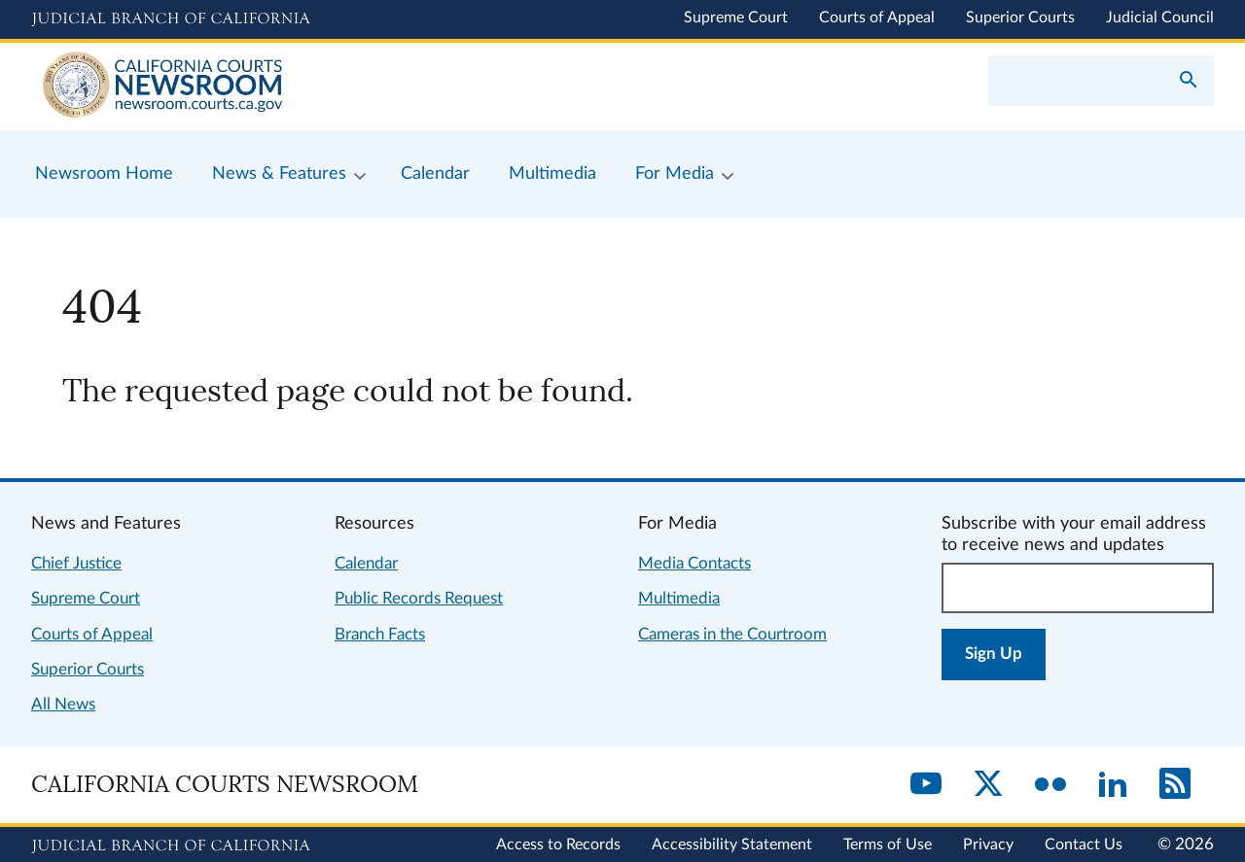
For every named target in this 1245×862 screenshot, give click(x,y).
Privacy (988, 844)
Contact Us (1083, 844)
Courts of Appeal (877, 17)
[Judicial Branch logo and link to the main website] (170, 19)
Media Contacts (694, 563)
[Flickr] (1050, 785)
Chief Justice (76, 563)
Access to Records (558, 844)
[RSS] (1175, 785)
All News (63, 704)
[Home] (326, 86)
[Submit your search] (1188, 81)
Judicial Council (1160, 17)
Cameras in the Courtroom (732, 634)
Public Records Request (419, 598)
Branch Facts (380, 634)
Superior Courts (1020, 17)
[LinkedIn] (1112, 785)
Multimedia (679, 598)
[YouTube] (926, 785)
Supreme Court (736, 17)
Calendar (366, 563)
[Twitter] (988, 785)
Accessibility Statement (732, 844)
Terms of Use (887, 844)
